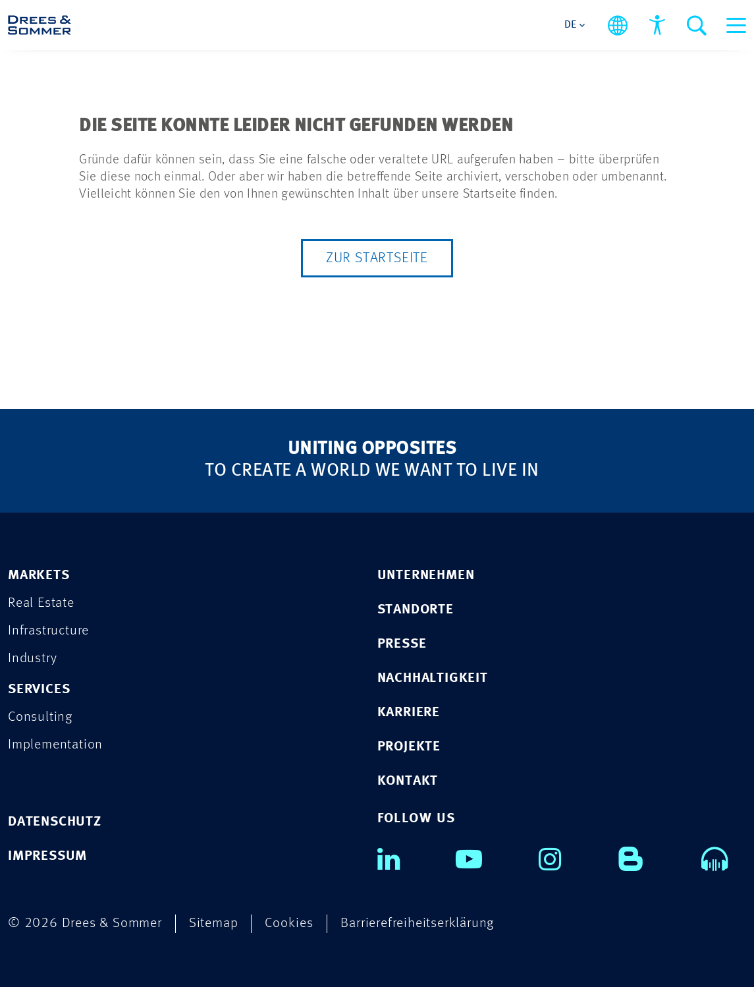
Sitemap (213, 923)
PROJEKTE (409, 747)
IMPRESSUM (47, 856)
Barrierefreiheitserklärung (417, 923)
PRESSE (402, 644)
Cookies (289, 923)
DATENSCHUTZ (54, 822)
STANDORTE (415, 610)
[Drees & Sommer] (39, 25)
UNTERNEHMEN (426, 575)
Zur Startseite (377, 258)
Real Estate (41, 603)
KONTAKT (408, 781)
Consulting (40, 717)
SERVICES (39, 689)
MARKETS (39, 575)
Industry (32, 658)
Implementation (55, 745)
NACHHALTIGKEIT (432, 678)
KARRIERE (408, 712)
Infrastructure (48, 631)
